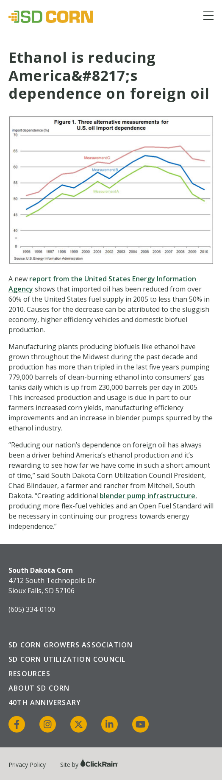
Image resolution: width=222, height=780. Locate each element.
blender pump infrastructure (147, 495)
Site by (89, 765)
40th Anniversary (44, 702)
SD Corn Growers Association (70, 645)
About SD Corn (39, 688)
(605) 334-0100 (31, 609)
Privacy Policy (27, 765)
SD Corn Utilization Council (66, 659)
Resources (29, 673)
